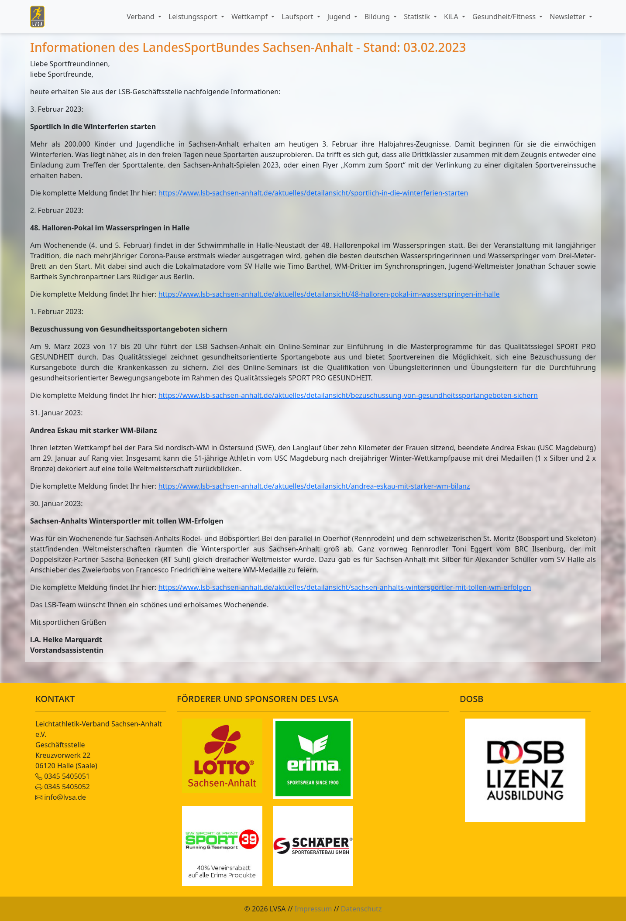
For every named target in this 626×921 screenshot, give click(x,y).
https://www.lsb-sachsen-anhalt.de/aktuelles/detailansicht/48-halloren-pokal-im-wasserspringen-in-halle (329, 294)
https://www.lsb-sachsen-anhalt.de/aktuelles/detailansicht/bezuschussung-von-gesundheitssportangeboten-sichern (348, 395)
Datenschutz (361, 909)
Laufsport (298, 16)
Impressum (313, 909)
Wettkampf (250, 16)
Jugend (339, 16)
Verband (141, 16)
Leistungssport (194, 16)
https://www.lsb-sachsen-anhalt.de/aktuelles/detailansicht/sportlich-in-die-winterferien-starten (313, 193)
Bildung (378, 16)
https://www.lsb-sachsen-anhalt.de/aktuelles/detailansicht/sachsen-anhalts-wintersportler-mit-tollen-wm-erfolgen (344, 587)
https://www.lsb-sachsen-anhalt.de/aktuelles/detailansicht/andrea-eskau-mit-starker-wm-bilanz (314, 486)
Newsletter (568, 16)
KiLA (452, 16)
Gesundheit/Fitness (504, 16)
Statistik (418, 16)
